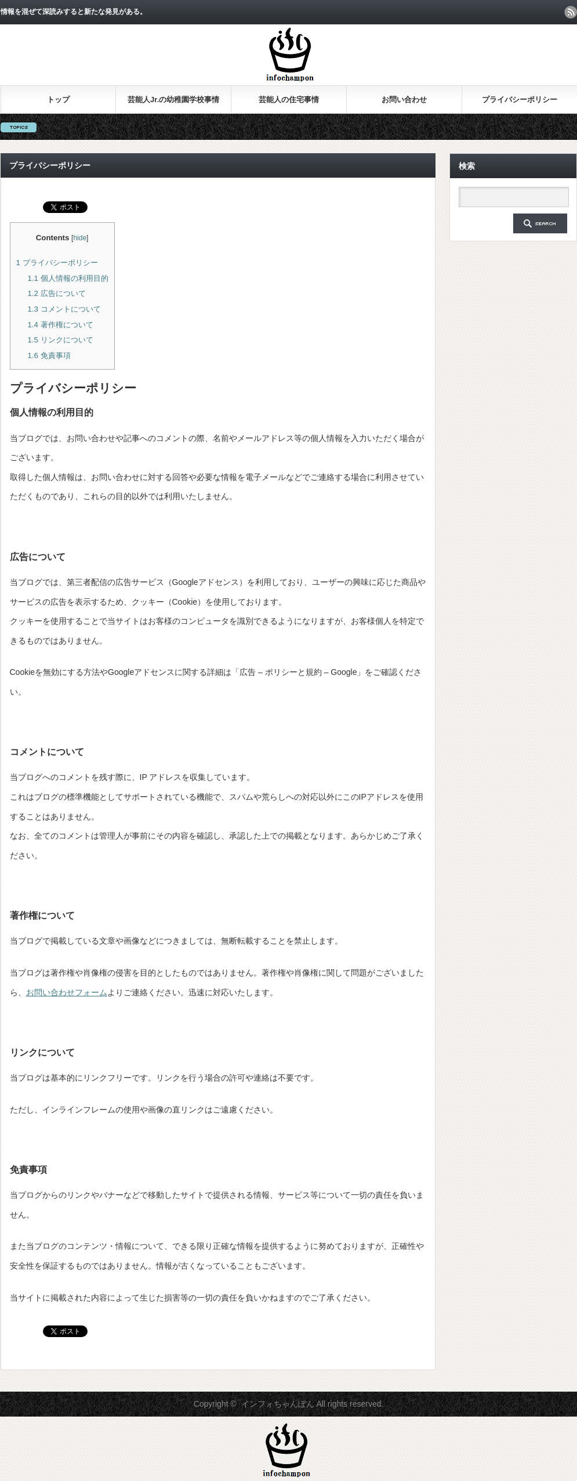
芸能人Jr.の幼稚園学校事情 (173, 99)
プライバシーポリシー (519, 99)
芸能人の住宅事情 (289, 99)
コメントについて (63, 309)
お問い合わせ (404, 99)
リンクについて (60, 339)
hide (79, 238)
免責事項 (48, 355)
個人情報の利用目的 (67, 278)
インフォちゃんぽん (277, 1403)
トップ (58, 99)
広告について (56, 293)
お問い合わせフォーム (66, 992)
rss (570, 12)
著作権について (60, 324)
